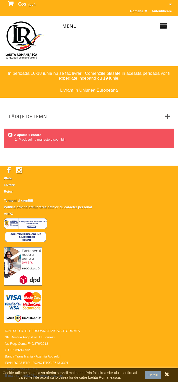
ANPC (8, 214)
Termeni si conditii (18, 200)
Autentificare (162, 11)
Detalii (153, 375)
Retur (8, 191)
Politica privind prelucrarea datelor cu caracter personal (48, 207)
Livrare (9, 185)
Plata (8, 178)
